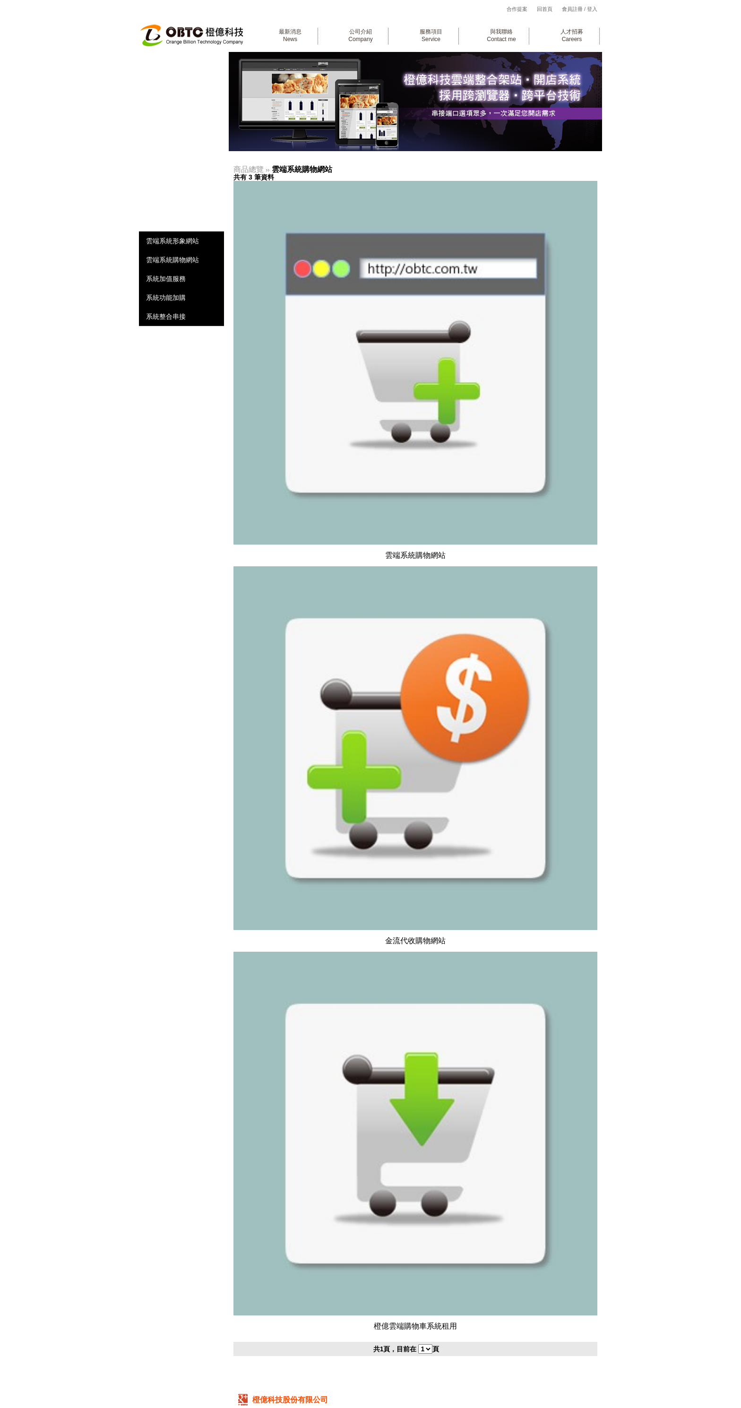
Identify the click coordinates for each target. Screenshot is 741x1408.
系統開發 (175, 60)
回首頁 (544, 9)
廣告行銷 (175, 182)
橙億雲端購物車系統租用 (415, 1326)
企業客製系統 (183, 81)
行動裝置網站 (183, 141)
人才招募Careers (571, 35)
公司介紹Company (360, 35)
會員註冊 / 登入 (579, 9)
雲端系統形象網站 (172, 241)
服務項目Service (431, 35)
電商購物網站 (183, 121)
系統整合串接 (166, 316)
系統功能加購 (166, 297)
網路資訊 (175, 202)
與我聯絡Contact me (501, 35)
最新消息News (290, 35)
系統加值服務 (166, 278)
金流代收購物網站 (415, 941)
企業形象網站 (183, 101)
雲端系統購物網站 (172, 260)
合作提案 (517, 9)
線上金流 (175, 162)
